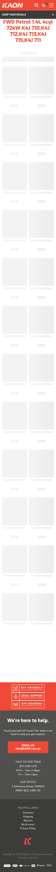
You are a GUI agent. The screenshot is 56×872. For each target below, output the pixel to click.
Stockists (28, 812)
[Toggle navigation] (35, 5)
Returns (28, 820)
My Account (28, 824)
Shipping (28, 816)
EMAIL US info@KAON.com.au (28, 747)
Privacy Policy (28, 828)
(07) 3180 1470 (28, 766)
